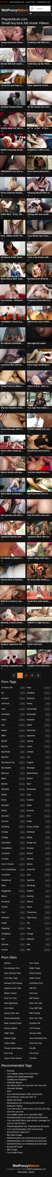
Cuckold (13, 859)
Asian (13, 720)
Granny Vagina (10, 1028)
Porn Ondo (34, 963)
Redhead (39, 832)
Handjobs (39, 693)
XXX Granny (35, 1028)
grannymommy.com (16, 2)
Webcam (39, 939)
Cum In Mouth (13, 864)
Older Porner (35, 978)
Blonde (13, 784)
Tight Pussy (39, 917)
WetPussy (14, 10)
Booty (13, 800)
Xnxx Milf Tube (36, 1008)
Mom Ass (34, 993)
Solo (39, 875)
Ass (13, 725)
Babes (13, 730)
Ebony (13, 896)
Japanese (39, 736)
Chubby (13, 832)
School (39, 853)
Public (39, 821)
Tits (39, 923)
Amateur (13, 698)
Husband (39, 720)
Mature (39, 778)
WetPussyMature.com (36, 1169)
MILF (39, 784)
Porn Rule (8, 1053)
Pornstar (39, 810)
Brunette (13, 816)
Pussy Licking (39, 827)
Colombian (13, 843)
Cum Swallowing (13, 869)
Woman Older (35, 1033)
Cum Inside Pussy (15, 1152)
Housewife (39, 714)
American (13, 703)
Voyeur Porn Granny (13, 1058)
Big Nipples (13, 768)
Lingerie (39, 762)
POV (39, 816)
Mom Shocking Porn (38, 1038)
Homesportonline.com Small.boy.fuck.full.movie (27, 1117)
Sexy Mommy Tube (12, 973)
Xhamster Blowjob (15, 1088)
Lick (39, 757)
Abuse (32, 1172)
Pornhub (10, 1071)
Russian (39, 848)
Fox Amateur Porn (12, 968)
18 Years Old (13, 687)
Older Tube (9, 1033)
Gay (13, 939)
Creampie (13, 853)
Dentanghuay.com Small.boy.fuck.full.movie (25, 1103)
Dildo (13, 885)
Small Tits (39, 869)
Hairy (39, 687)
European (13, 901)
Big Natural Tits (13, 762)
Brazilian (13, 805)
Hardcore (39, 698)
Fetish (13, 923)
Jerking (39, 741)
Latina (39, 746)
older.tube (30, 2)
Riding (39, 837)
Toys (39, 928)
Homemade (39, 709)
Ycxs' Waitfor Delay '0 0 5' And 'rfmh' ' (23, 1074)
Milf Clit (33, 988)
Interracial (39, 730)
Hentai (39, 703)
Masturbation (39, 773)
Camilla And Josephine (17, 1079)
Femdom (13, 917)
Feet (13, 912)
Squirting (39, 880)
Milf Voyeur (34, 998)
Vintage (39, 934)
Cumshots (13, 875)
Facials (13, 907)
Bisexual (13, 773)
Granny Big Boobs (12, 1018)
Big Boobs (13, 752)
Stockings (39, 885)
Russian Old (35, 1023)
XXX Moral (8, 1008)
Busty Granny (35, 973)
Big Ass (13, 746)
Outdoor (39, 800)
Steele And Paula (14, 1100)
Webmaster (22, 1172)
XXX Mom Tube (11, 978)
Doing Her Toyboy (14, 1106)
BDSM (13, 741)
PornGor (33, 1058)
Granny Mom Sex (11, 1013)
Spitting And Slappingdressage (20, 1077)
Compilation (13, 848)
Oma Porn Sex (36, 1043)
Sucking (39, 896)
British (13, 810)
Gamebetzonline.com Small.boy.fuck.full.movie (27, 1144)
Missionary (39, 789)
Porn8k (33, 1048)
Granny (13, 950)
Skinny (39, 864)
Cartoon (13, 821)
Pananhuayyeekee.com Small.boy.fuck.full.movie (28, 1126)
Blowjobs (13, 789)
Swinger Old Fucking (13, 983)
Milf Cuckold (35, 1013)
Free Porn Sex (10, 998)
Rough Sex (39, 843)
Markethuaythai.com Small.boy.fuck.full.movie (26, 1138)
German (13, 944)
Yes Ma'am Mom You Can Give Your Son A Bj (26, 1085)
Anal (13, 709)
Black (13, 778)
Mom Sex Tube (36, 1018)
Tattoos (39, 901)
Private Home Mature (13, 1048)
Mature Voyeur (10, 993)
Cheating (13, 827)
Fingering (13, 928)
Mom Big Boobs (11, 1003)
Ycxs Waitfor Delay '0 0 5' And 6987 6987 (24, 1114)
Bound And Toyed (14, 1147)
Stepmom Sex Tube (12, 988)
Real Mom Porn (36, 983)
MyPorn (7, 963)
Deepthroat (13, 880)
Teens (39, 907)
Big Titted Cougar (14, 1135)
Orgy (39, 794)
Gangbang (13, 934)
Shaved (39, 859)
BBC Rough (12, 1150)
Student (39, 891)
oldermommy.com (43, 2)
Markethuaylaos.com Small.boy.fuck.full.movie (27, 1141)
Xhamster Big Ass (14, 1082)
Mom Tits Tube (36, 1003)
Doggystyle (13, 891)
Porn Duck (34, 1053)
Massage (39, 768)
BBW (13, 736)
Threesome (39, 912)
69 (13, 693)
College (13, 837)
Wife (39, 950)
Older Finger (35, 968)
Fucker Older (9, 1043)
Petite (39, 805)
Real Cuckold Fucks (12, 1023)
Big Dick (13, 757)
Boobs (13, 794)
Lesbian (39, 752)
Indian (39, 725)
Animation (13, 714)
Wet (39, 944)
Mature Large (10, 1038)
